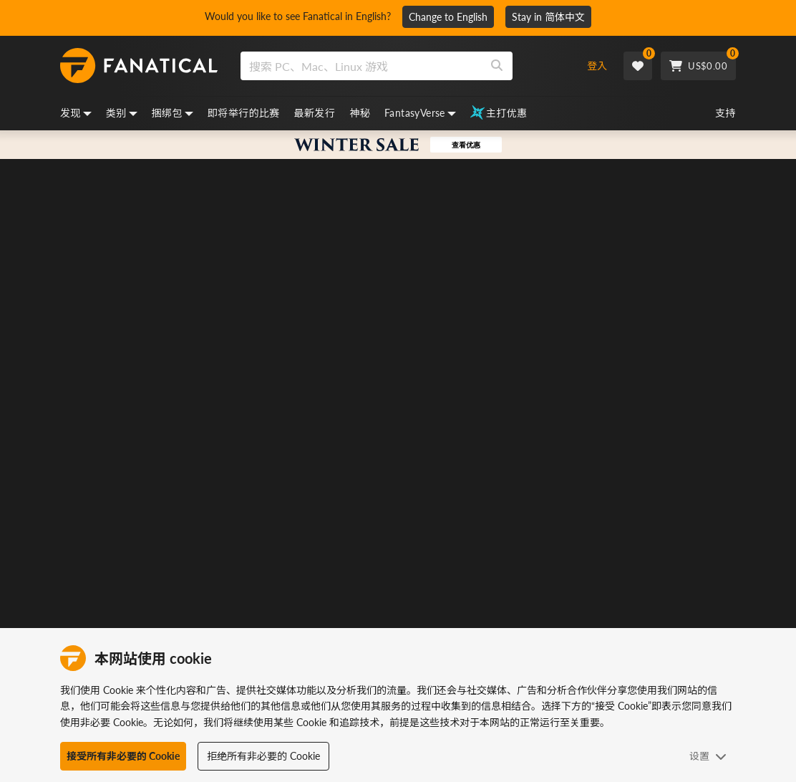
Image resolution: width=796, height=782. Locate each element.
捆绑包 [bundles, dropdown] (172, 113)
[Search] (497, 66)
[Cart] (698, 66)
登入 (597, 65)
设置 (708, 756)
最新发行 (315, 113)
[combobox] (401, 66)
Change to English (448, 17)
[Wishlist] (637, 66)
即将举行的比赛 (244, 113)
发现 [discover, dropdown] (76, 113)
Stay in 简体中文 (548, 17)
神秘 (359, 113)
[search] (361, 66)
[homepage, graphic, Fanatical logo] (139, 66)
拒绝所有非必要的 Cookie (263, 756)
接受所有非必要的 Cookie (123, 756)
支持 (725, 113)
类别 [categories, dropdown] (121, 113)
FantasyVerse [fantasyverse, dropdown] (420, 113)
